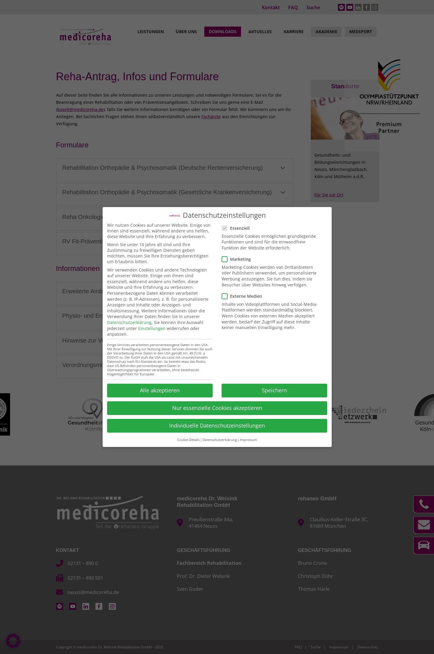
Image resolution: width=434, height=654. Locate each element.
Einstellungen (152, 328)
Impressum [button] (248, 439)
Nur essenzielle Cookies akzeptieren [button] (217, 407)
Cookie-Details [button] (188, 439)
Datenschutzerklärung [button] (220, 439)
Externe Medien (244, 296)
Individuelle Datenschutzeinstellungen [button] (217, 425)
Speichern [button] (274, 390)
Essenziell (238, 227)
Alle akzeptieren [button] (160, 390)
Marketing (239, 259)
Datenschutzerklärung (129, 322)
